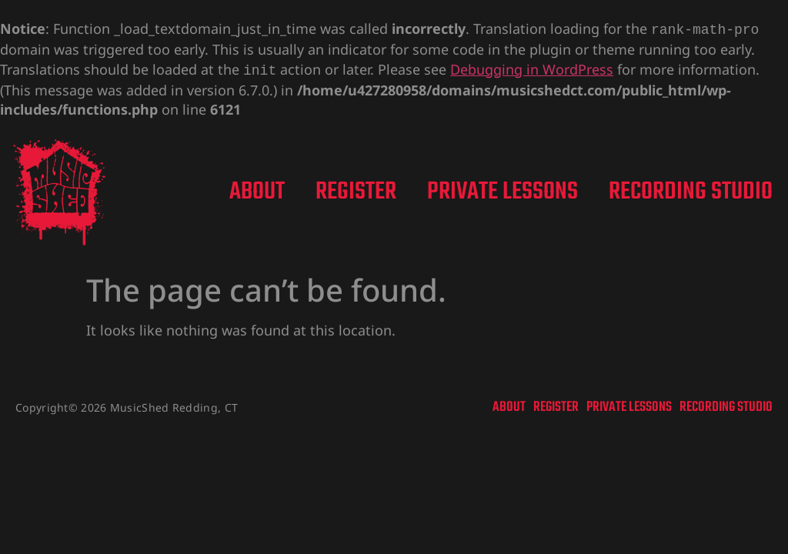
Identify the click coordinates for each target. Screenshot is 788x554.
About (257, 189)
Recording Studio (691, 189)
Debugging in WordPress (531, 67)
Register (356, 189)
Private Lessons (502, 189)
